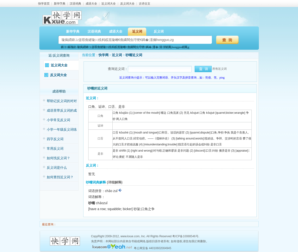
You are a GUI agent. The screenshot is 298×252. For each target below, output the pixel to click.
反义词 (159, 31)
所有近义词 (219, 68)
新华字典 (59, 3)
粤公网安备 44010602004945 (152, 248)
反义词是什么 (57, 167)
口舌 (100, 138)
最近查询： (48, 224)
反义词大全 (127, 3)
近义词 (137, 31)
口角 (100, 116)
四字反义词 (55, 139)
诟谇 (100, 125)
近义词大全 (108, 3)
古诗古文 (144, 3)
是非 (100, 153)
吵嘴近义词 (133, 55)
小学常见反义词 (58, 120)
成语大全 (91, 3)
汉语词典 (75, 3)
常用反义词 (55, 148)
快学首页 (44, 3)
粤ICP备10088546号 (185, 236)
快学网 (104, 55)
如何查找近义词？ (60, 177)
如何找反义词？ (58, 158)
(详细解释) (114, 182)
